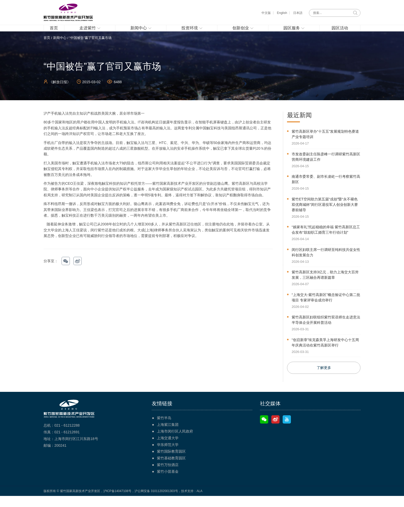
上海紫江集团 (168, 436)
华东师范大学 (168, 456)
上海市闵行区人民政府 (175, 442)
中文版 (266, 13)
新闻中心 (59, 48)
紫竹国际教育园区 (171, 462)
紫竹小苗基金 (168, 482)
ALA (200, 502)
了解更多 (324, 379)
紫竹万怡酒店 (168, 476)
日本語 (297, 13)
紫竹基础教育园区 (171, 469)
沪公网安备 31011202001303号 (156, 502)
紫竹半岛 (164, 429)
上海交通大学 (168, 449)
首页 (47, 48)
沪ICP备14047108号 (117, 502)
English (282, 13)
